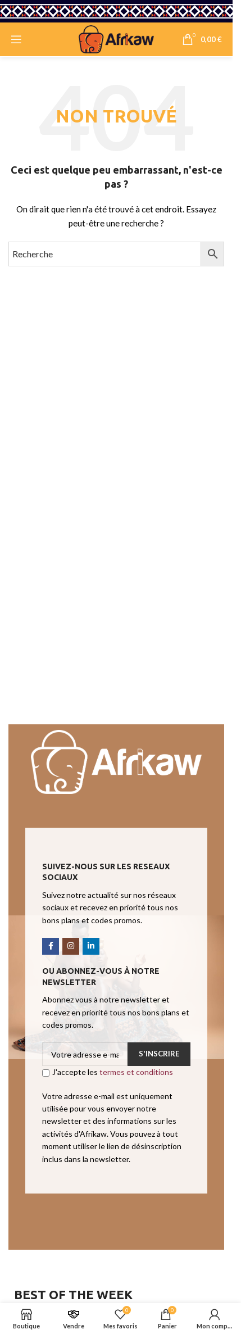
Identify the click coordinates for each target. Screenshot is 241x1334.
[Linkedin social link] (91, 946)
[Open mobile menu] (16, 39)
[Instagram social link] (70, 946)
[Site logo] (116, 38)
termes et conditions (136, 1072)
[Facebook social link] (50, 946)
